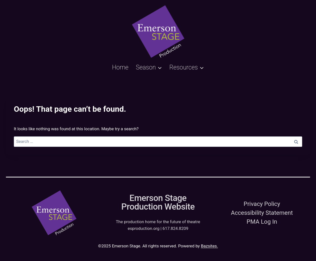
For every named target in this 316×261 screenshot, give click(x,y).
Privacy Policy (262, 203)
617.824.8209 (175, 228)
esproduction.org (143, 228)
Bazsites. (209, 245)
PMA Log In (262, 221)
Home (120, 67)
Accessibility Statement (262, 212)
